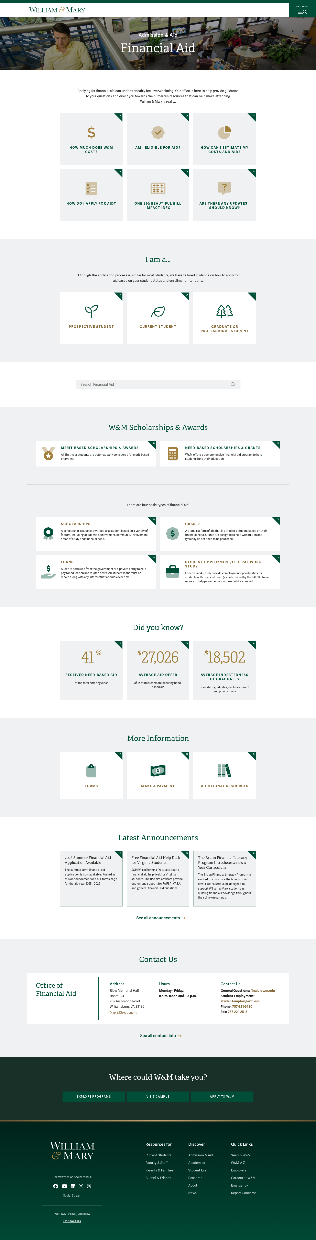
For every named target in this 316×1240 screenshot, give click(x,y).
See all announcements (158, 918)
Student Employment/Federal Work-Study (224, 564)
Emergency (239, 1185)
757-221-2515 (237, 1012)
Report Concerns (244, 1193)
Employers (239, 1170)
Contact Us (72, 1221)
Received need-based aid (91, 675)
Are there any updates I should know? (224, 206)
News (192, 1193)
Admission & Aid (158, 35)
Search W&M (241, 1155)
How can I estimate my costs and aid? (225, 150)
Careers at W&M (243, 1178)
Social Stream (72, 1195)
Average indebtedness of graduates (225, 677)
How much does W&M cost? (91, 150)
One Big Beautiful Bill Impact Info (158, 206)
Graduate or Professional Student (225, 329)
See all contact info (158, 1035)
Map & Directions (121, 1012)
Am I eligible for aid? (158, 148)
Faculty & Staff (156, 1163)
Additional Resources (225, 786)
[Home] (57, 9)
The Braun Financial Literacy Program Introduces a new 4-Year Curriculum (222, 862)
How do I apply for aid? (91, 204)
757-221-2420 (242, 1006)
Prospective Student (91, 327)
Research (195, 1178)
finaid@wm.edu (263, 990)
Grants (193, 524)
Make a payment (158, 786)
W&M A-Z (238, 1163)
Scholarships (76, 524)
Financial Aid (158, 48)
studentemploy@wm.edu (240, 1001)
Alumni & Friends (158, 1178)
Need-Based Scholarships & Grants (223, 448)
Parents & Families (159, 1170)
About (192, 1185)
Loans (67, 562)
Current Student (158, 327)
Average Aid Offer (158, 675)
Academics (196, 1163)
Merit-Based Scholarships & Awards (100, 448)
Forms (91, 786)
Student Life (197, 1170)
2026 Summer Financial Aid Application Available (88, 860)
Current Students (158, 1155)
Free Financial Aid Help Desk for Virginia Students (155, 860)
